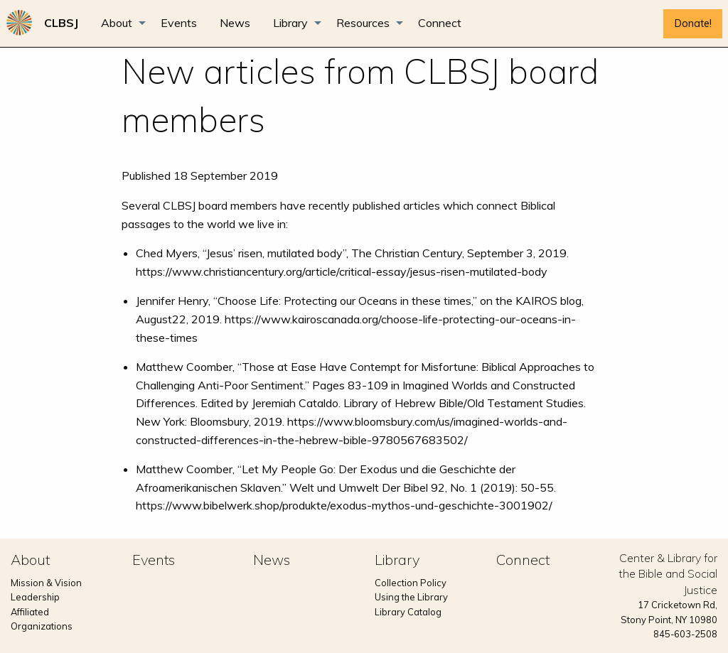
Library (290, 23)
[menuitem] (61, 22)
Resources (363, 23)
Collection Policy (410, 582)
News (235, 23)
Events (179, 23)
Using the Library (411, 597)
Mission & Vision (46, 582)
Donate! (693, 23)
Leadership (35, 597)
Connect (439, 23)
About (116, 23)
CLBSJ (61, 23)
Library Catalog (408, 611)
